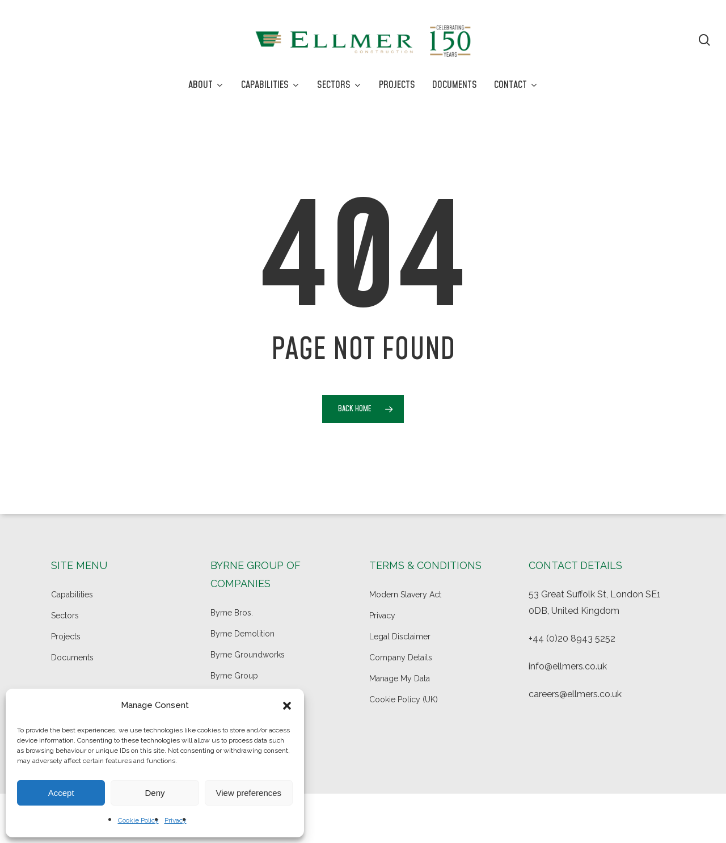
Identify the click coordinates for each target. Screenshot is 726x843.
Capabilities (72, 594)
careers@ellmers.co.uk (575, 694)
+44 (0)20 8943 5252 (572, 638)
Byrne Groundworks (247, 654)
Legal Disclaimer (399, 636)
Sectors (65, 615)
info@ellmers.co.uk (568, 666)
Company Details (400, 657)
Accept (61, 793)
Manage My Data (399, 678)
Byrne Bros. (231, 612)
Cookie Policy (138, 820)
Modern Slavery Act (405, 594)
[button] (287, 705)
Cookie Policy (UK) (403, 699)
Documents (72, 657)
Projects (66, 636)
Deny (154, 793)
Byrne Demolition (242, 633)
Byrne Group (234, 675)
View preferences (249, 793)
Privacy (175, 820)
